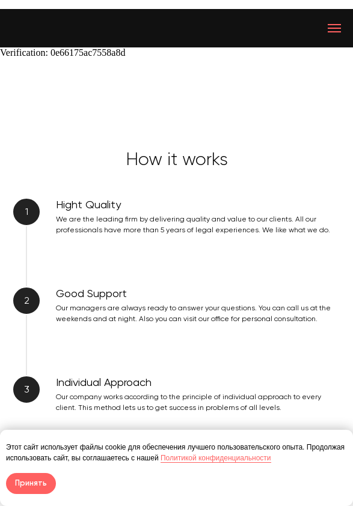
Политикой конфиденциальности (216, 458)
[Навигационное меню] (334, 28)
